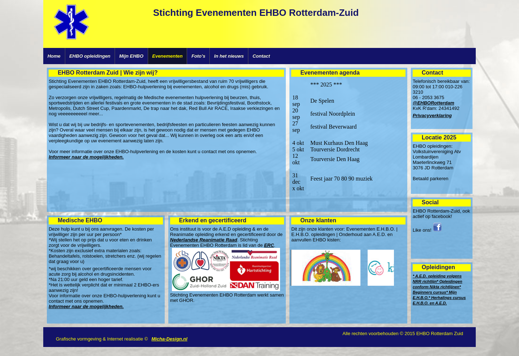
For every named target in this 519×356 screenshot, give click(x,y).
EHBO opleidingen (89, 56)
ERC (269, 245)
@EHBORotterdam (433, 103)
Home (54, 56)
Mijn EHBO (131, 56)
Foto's (198, 56)
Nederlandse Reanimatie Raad (203, 239)
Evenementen (167, 56)
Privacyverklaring (432, 115)
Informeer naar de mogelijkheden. (86, 157)
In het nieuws (229, 56)
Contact (261, 56)
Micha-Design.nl (169, 339)
